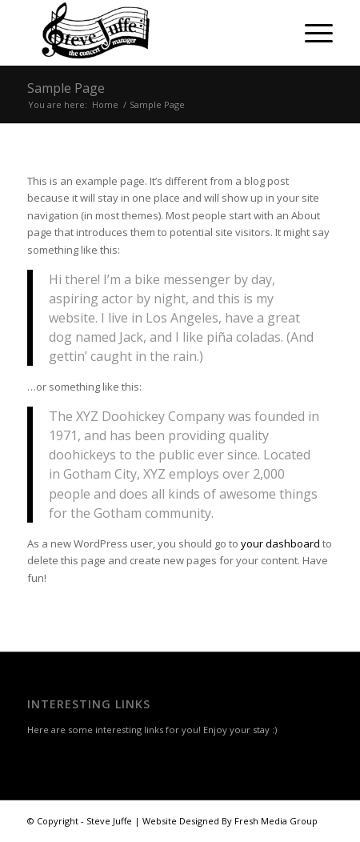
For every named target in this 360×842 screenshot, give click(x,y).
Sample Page (66, 88)
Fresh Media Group (276, 821)
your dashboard (280, 543)
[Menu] (311, 33)
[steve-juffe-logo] (149, 33)
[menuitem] (311, 33)
